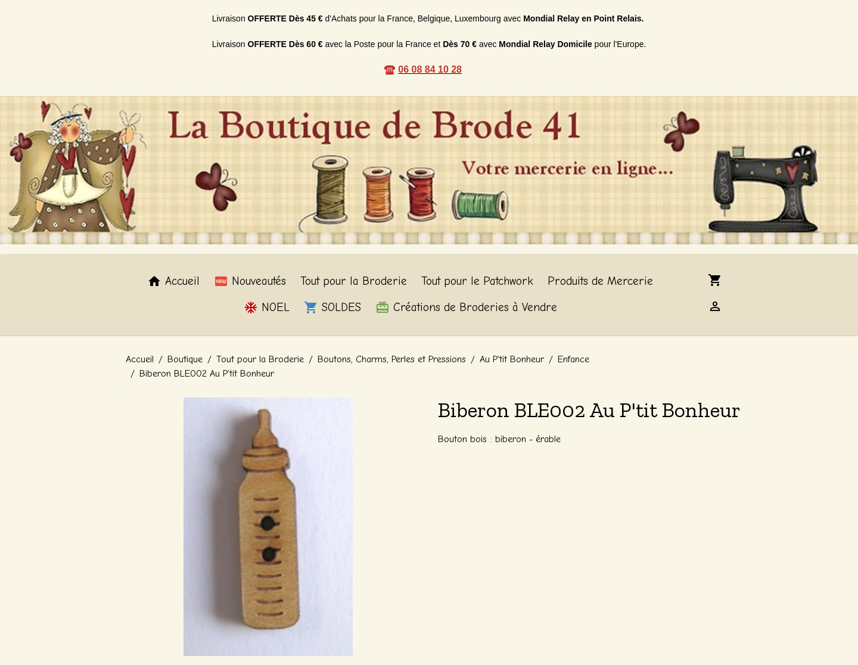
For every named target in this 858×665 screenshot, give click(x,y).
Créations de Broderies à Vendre (466, 307)
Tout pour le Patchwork (477, 281)
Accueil (173, 281)
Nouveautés (250, 281)
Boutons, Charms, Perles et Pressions (392, 359)
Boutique (185, 359)
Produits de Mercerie (600, 281)
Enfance (573, 359)
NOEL (267, 307)
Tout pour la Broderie (353, 281)
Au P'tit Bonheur (512, 359)
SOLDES (332, 307)
